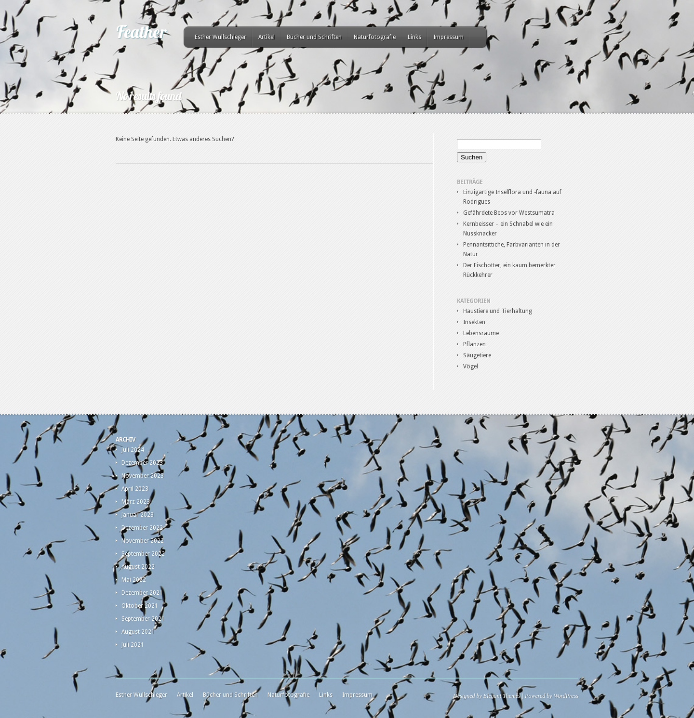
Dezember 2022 (142, 527)
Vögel (470, 366)
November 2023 (142, 475)
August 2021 (138, 631)
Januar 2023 (137, 514)
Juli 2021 (132, 644)
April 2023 (134, 488)
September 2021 (143, 618)
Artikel (266, 37)
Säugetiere (477, 355)
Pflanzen (474, 344)
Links (414, 37)
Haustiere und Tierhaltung (497, 311)
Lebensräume (481, 333)
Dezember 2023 (142, 462)
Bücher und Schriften (314, 37)
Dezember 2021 (142, 592)
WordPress (566, 695)
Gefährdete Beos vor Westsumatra (509, 212)
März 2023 (135, 501)
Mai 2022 (133, 579)
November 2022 (142, 540)
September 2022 (143, 553)
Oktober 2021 (139, 605)
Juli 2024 (132, 449)
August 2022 (138, 566)
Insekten (474, 322)
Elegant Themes (501, 695)
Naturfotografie (375, 37)
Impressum (448, 37)
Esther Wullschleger (220, 37)
